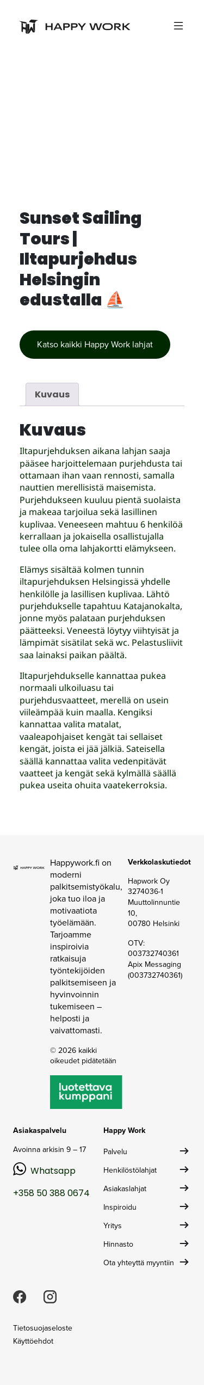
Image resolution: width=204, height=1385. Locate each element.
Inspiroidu (120, 1207)
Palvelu (115, 1151)
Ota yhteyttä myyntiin (138, 1262)
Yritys (112, 1225)
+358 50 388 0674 (51, 1193)
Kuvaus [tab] (52, 394)
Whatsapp (53, 1171)
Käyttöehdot (33, 1341)
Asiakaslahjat (124, 1188)
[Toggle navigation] (178, 26)
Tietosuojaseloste (42, 1328)
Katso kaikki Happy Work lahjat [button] (95, 344)
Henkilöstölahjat (130, 1170)
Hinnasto (118, 1244)
